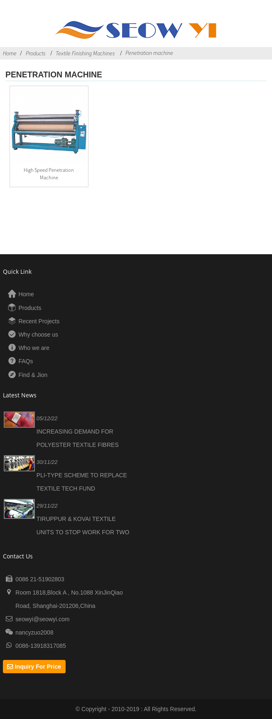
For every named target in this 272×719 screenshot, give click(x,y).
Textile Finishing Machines (85, 53)
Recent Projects (38, 321)
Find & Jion (32, 375)
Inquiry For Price (38, 666)
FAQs (25, 361)
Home (10, 53)
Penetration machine (149, 53)
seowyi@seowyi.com (42, 619)
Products (35, 53)
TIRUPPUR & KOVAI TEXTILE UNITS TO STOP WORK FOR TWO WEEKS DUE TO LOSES (83, 532)
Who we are (33, 348)
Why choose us (38, 334)
